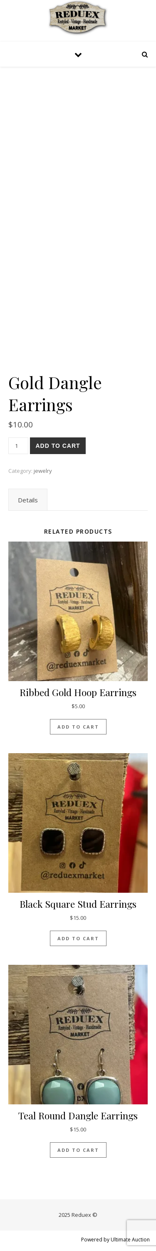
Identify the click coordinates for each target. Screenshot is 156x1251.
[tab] (27, 500)
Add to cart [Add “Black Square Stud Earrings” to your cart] (78, 938)
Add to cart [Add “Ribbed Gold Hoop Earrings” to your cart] (78, 727)
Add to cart (57, 445)
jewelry (43, 470)
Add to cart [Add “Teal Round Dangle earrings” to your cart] (78, 1150)
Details (28, 500)
